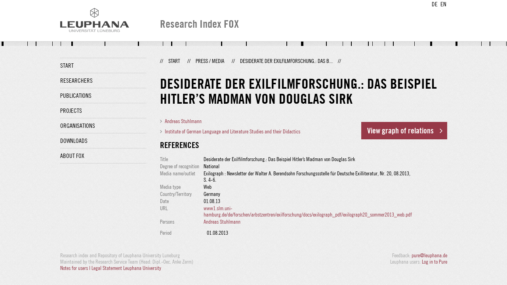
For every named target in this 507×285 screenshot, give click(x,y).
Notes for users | (75, 268)
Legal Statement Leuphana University (126, 268)
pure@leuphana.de (429, 255)
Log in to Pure (434, 261)
